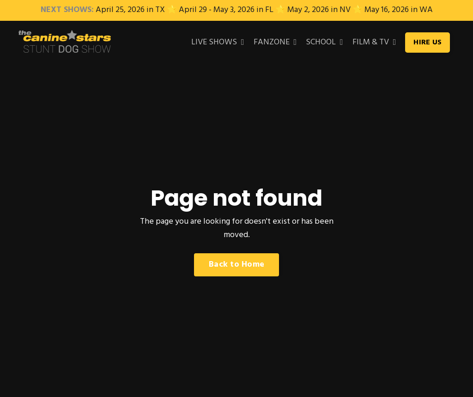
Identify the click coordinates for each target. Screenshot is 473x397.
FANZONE (275, 42)
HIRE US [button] (427, 43)
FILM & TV (374, 42)
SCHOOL (324, 42)
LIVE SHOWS (217, 42)
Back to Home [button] (236, 264)
